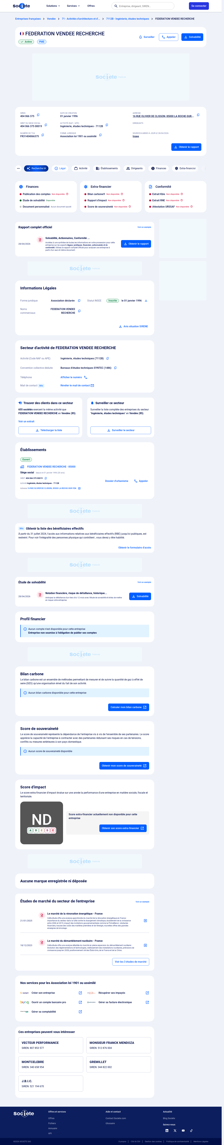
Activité (80, 168)
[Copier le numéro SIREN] (38, 115)
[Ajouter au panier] (136, 244)
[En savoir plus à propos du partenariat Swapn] (80, 993)
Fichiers (52, 1123)
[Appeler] (168, 37)
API (50, 1133)
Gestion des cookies (153, 1141)
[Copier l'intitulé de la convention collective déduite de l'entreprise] (115, 368)
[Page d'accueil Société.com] (21, 6)
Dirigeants (134, 168)
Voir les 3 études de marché (131, 961)
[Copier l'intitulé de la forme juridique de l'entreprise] (79, 301)
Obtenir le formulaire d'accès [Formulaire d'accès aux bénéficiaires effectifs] (134, 547)
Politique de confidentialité (177, 1141)
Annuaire (52, 1128)
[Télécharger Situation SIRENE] (146, 301)
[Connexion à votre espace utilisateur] (199, 6)
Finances (158, 168)
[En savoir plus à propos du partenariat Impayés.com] (147, 993)
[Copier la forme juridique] (100, 135)
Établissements (107, 168)
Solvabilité (192, 37)
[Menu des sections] (18, 168)
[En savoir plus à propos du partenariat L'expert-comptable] (80, 1012)
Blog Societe (169, 1118)
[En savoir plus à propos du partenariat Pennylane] (147, 1002)
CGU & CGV (135, 1141)
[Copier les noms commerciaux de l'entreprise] (79, 311)
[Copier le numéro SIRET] (46, 125)
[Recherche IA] (36, 168)
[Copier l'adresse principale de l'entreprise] (198, 115)
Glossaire (110, 1123)
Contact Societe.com (116, 1118)
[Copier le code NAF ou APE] (107, 125)
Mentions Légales (201, 1141)
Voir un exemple (144, 227)
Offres (91, 5)
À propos (122, 1141)
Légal (60, 168)
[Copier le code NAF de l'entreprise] (107, 358)
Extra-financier (185, 168)
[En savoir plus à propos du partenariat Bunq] (80, 1002)
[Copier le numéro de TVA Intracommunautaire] (42, 135)
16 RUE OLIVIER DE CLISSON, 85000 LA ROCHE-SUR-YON (165, 116)
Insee (136, 136)
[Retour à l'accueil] (23, 1113)
